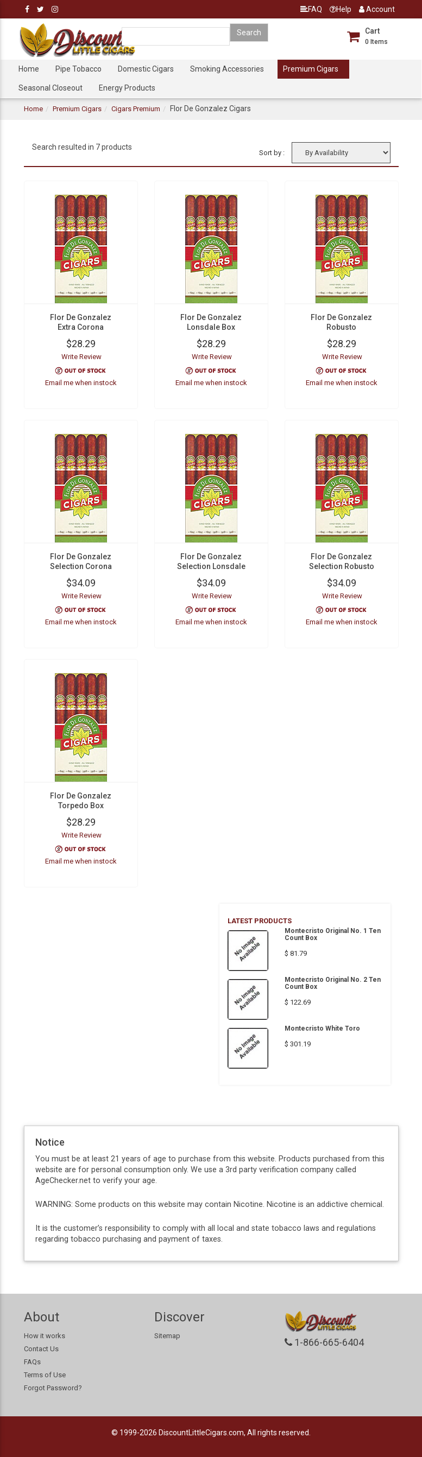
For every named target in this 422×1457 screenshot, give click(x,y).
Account (377, 9)
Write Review (81, 357)
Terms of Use (45, 1375)
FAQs (32, 1362)
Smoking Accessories (227, 69)
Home (28, 69)
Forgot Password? (53, 1388)
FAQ (311, 9)
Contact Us (41, 1349)
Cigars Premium (135, 109)
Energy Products (127, 88)
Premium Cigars (310, 69)
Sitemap (167, 1336)
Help (340, 9)
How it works (44, 1336)
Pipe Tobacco (78, 69)
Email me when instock (81, 383)
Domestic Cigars (146, 69)
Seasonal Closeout (50, 88)
